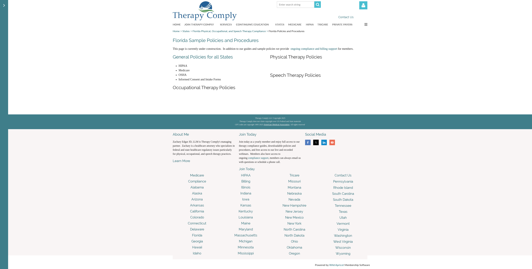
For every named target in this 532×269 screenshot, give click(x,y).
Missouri (294, 181)
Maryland (246, 229)
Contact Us (346, 17)
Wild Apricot (336, 264)
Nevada (294, 199)
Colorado (197, 217)
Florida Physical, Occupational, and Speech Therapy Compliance (229, 31)
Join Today (247, 169)
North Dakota (294, 235)
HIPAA (246, 175)
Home (176, 31)
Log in (363, 5)
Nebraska (294, 193)
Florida (197, 235)
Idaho (197, 253)
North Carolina (294, 229)
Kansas (245, 205)
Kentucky (246, 211)
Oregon (294, 253)
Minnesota (246, 247)
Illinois (245, 187)
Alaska (197, 193)
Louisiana (246, 217)
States (186, 31)
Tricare (294, 175)
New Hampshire (294, 205)
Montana (294, 187)
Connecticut (197, 223)
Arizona (197, 199)
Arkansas (197, 205)
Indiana (245, 193)
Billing (245, 181)
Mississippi (246, 253)
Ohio (294, 241)
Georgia (197, 241)
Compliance (197, 181)
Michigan (246, 241)
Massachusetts (245, 235)
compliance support (258, 158)
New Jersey (294, 211)
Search (317, 4)
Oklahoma (294, 247)
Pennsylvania (343, 181)
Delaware (197, 229)
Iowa (245, 199)
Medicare (197, 175)
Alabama (197, 187)
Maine (245, 223)
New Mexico (294, 217)
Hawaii (197, 247)
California (197, 211)
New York (294, 223)
